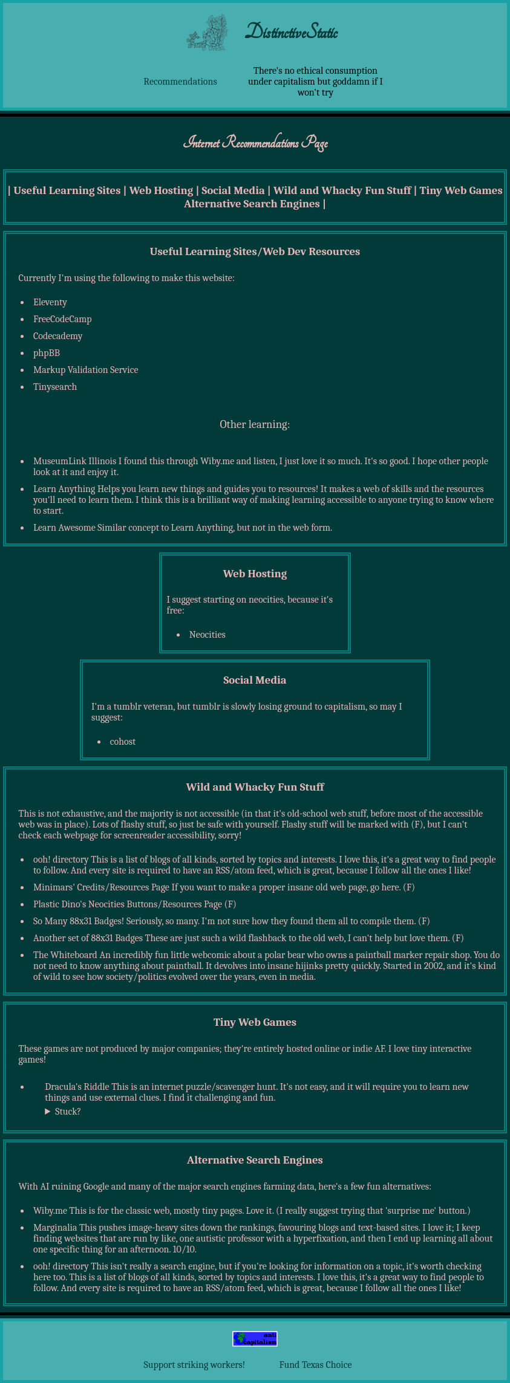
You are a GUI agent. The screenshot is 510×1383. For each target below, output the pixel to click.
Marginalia (55, 1227)
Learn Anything (64, 489)
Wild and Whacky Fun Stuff (342, 190)
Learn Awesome (64, 527)
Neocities (207, 634)
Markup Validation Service (86, 369)
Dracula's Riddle (77, 1086)
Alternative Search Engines (252, 203)
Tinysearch (55, 386)
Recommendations (180, 81)
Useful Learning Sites (66, 190)
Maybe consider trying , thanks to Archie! (261, 1113)
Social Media (233, 190)
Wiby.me (50, 1210)
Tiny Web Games (461, 190)
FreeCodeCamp (62, 319)
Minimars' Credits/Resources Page (101, 887)
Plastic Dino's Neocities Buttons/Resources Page (127, 904)
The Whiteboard (65, 955)
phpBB (46, 353)
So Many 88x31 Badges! (78, 921)
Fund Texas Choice (316, 1364)
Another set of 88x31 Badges (88, 938)
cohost (123, 741)
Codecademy (57, 336)
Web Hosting (161, 190)
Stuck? (68, 1111)
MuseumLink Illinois (74, 461)
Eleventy (50, 302)
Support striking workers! (195, 1364)
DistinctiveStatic (290, 32)
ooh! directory (61, 859)
